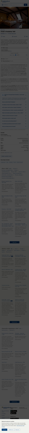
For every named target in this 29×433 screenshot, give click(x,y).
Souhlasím (4, 429)
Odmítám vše (10, 429)
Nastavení (17, 429)
